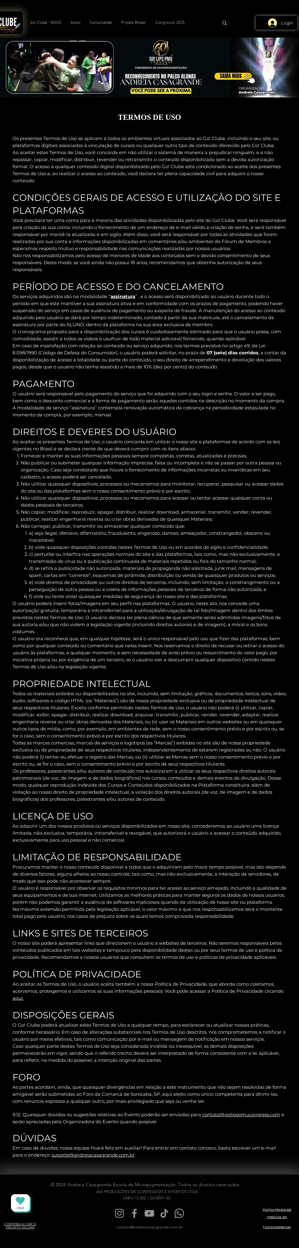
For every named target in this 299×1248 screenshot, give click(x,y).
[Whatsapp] (179, 1213)
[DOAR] (20, 1202)
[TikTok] (164, 1213)
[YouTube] (149, 1213)
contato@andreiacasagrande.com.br (149, 1227)
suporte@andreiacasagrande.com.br (93, 1155)
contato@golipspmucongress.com (241, 1114)
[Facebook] (134, 1213)
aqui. (18, 998)
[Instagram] (119, 1213)
